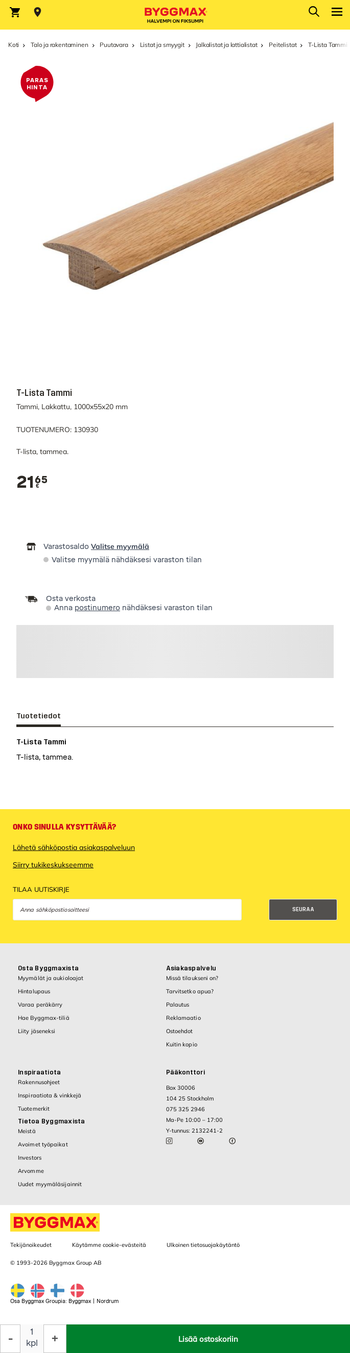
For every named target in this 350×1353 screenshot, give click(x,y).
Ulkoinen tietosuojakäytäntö (203, 1244)
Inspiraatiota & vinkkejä (49, 1095)
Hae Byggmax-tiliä (43, 1017)
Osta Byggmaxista (48, 968)
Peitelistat (282, 44)
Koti (13, 44)
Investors (29, 1157)
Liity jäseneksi (37, 1031)
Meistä (27, 1131)
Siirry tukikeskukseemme (53, 864)
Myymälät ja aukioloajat (50, 978)
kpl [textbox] (32, 1343)
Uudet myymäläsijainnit (50, 1184)
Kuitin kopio (181, 1044)
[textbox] (32, 482)
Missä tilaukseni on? (192, 978)
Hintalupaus (34, 991)
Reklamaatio (183, 1017)
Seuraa (303, 909)
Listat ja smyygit (162, 44)
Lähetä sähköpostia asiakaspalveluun (74, 847)
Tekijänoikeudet (31, 1244)
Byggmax (79, 1301)
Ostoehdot (179, 1031)
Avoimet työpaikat (43, 1144)
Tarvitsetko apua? (190, 991)
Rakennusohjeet (39, 1082)
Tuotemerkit (34, 1108)
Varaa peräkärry (40, 1004)
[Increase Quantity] (54, 1338)
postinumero (97, 608)
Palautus (178, 1004)
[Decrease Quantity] (10, 1338)
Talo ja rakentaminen (59, 44)
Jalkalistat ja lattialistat (226, 44)
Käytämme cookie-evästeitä (109, 1244)
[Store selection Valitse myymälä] (37, 12)
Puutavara (114, 44)
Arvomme (31, 1170)
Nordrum (108, 1301)
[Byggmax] (175, 15)
